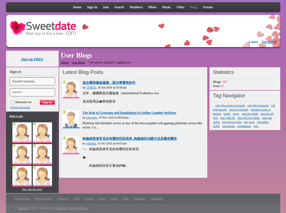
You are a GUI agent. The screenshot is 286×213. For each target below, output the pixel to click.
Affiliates (139, 198)
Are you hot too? (32, 189)
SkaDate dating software (72, 208)
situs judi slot (227, 117)
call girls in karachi (258, 105)
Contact (89, 198)
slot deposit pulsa (231, 121)
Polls (126, 198)
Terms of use (23, 198)
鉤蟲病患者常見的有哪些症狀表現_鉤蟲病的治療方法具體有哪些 (130, 139)
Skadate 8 (24, 208)
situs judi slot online (249, 117)
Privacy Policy (44, 198)
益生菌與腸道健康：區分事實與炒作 (109, 83)
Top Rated (269, 42)
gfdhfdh (91, 143)
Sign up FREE (32, 59)
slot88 (216, 126)
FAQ (77, 198)
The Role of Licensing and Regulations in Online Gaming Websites (129, 113)
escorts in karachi (238, 109)
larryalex (91, 117)
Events (114, 198)
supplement (228, 126)
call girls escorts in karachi (230, 105)
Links (102, 198)
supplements (244, 126)
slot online (263, 121)
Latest (253, 42)
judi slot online (250, 113)
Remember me (21, 102)
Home (65, 62)
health (227, 113)
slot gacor (249, 121)
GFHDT (91, 87)
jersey (236, 113)
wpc (256, 126)
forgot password (20, 107)
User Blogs (78, 62)
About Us (63, 198)
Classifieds (156, 198)
